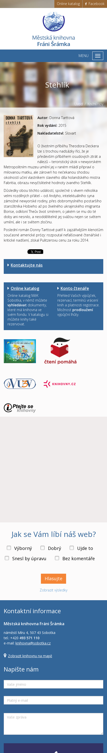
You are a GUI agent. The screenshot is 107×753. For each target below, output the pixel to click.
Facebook (95, 3)
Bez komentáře (78, 558)
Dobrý (54, 548)
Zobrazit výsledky (53, 590)
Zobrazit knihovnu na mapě (30, 655)
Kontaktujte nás (27, 265)
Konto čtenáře (75, 288)
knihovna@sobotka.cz (33, 643)
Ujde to (85, 548)
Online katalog (68, 3)
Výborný (23, 548)
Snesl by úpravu (29, 558)
